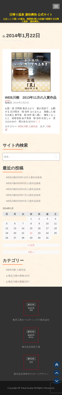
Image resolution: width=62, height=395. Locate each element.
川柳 (48, 126)
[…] (38, 121)
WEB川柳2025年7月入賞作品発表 (23, 195)
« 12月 (31, 245)
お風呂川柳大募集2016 (17, 275)
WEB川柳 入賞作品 (27, 126)
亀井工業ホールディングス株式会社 (31, 319)
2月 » (31, 252)
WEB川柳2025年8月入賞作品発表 (23, 189)
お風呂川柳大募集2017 (17, 281)
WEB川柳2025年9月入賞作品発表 (23, 183)
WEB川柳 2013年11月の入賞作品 (30, 97)
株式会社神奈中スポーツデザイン (31, 374)
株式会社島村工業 (31, 347)
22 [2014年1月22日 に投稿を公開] (31, 233)
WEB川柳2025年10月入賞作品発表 (24, 177)
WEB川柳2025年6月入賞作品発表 (23, 201)
